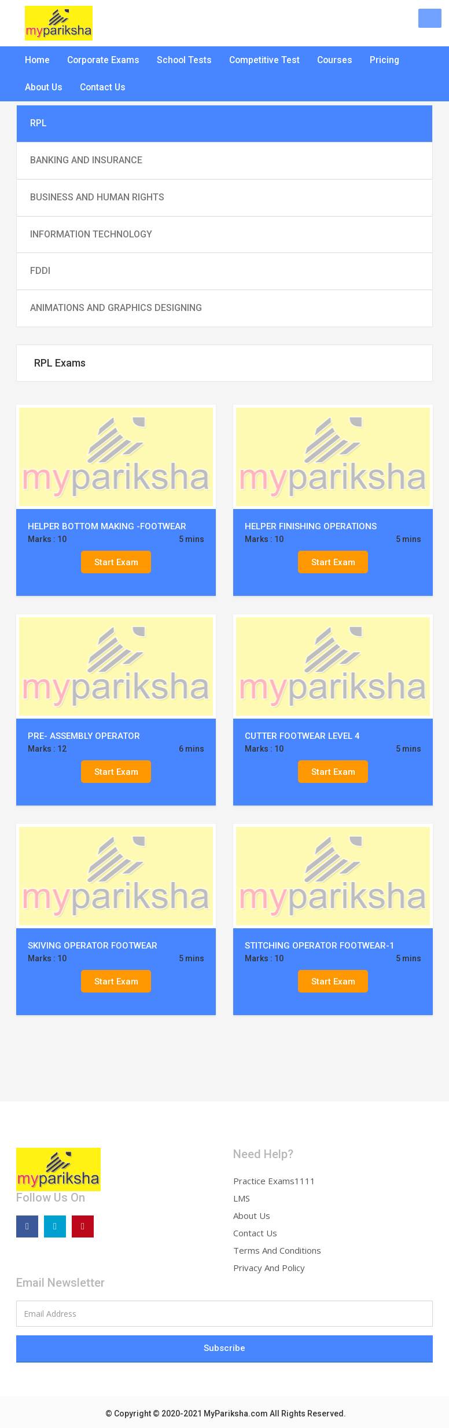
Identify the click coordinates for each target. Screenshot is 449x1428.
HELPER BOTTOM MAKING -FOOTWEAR (107, 526)
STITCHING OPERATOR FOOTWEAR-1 (320, 945)
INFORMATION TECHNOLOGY (91, 234)
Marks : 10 (47, 539)
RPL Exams (60, 363)
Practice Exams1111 (274, 1181)
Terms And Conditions (277, 1250)
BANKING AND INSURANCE (86, 160)
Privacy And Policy (269, 1267)
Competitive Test (259, 61)
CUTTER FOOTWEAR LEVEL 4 (302, 736)
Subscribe (224, 1348)
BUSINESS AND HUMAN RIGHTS (97, 197)
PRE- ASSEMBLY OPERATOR (84, 736)
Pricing (376, 61)
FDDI (40, 270)
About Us (43, 90)
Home (37, 61)
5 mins (191, 539)
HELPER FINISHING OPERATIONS (311, 526)
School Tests (180, 61)
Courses (327, 61)
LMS (241, 1198)
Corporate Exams (102, 61)
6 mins (191, 748)
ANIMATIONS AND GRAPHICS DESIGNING (116, 307)
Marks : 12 (47, 748)
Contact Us (101, 90)
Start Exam (116, 561)
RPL (38, 123)
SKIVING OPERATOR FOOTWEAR (92, 945)
